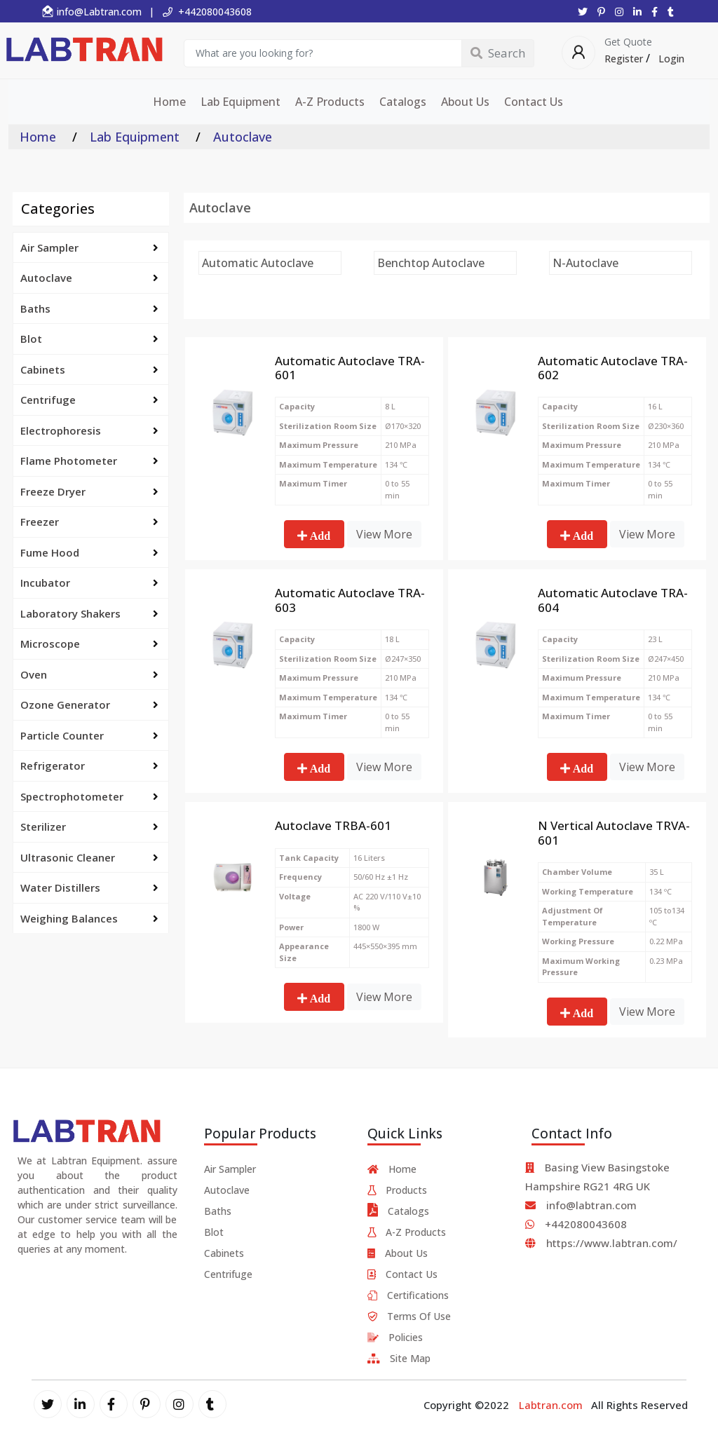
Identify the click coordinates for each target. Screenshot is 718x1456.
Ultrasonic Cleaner (89, 857)
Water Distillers (89, 887)
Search (497, 53)
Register (623, 58)
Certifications (408, 1295)
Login (671, 58)
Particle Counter (89, 735)
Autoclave (89, 278)
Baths (89, 308)
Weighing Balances (89, 918)
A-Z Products (330, 101)
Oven (89, 674)
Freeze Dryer (89, 491)
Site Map (399, 1358)
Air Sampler (89, 247)
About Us (465, 101)
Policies (395, 1337)
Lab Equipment (240, 101)
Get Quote (628, 42)
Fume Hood (89, 552)
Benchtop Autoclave (431, 263)
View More (384, 534)
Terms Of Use (409, 1316)
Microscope (89, 644)
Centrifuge (89, 400)
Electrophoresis (89, 430)
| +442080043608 (200, 11)
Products (397, 1190)
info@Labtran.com (91, 11)
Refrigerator (89, 765)
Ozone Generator (89, 705)
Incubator (89, 583)
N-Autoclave (585, 263)
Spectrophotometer (89, 796)
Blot (89, 339)
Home (169, 101)
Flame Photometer (89, 461)
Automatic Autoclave (257, 263)
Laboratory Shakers (89, 613)
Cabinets (89, 369)
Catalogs (402, 101)
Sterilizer (89, 826)
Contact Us (533, 101)
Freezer (89, 522)
